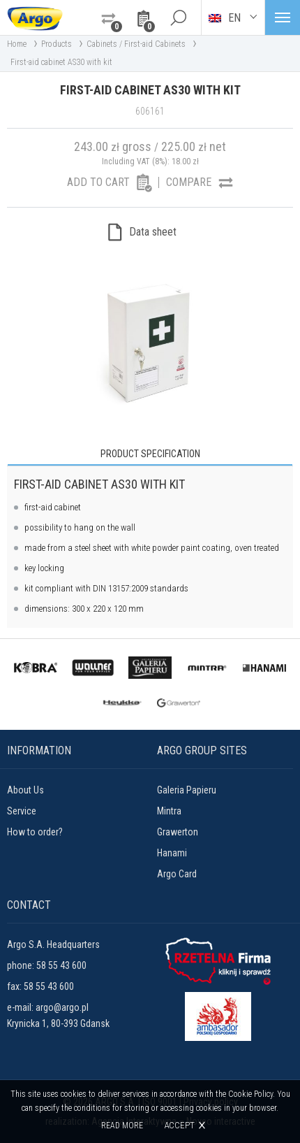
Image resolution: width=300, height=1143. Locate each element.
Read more (122, 1125)
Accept (179, 1125)
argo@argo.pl (62, 1007)
